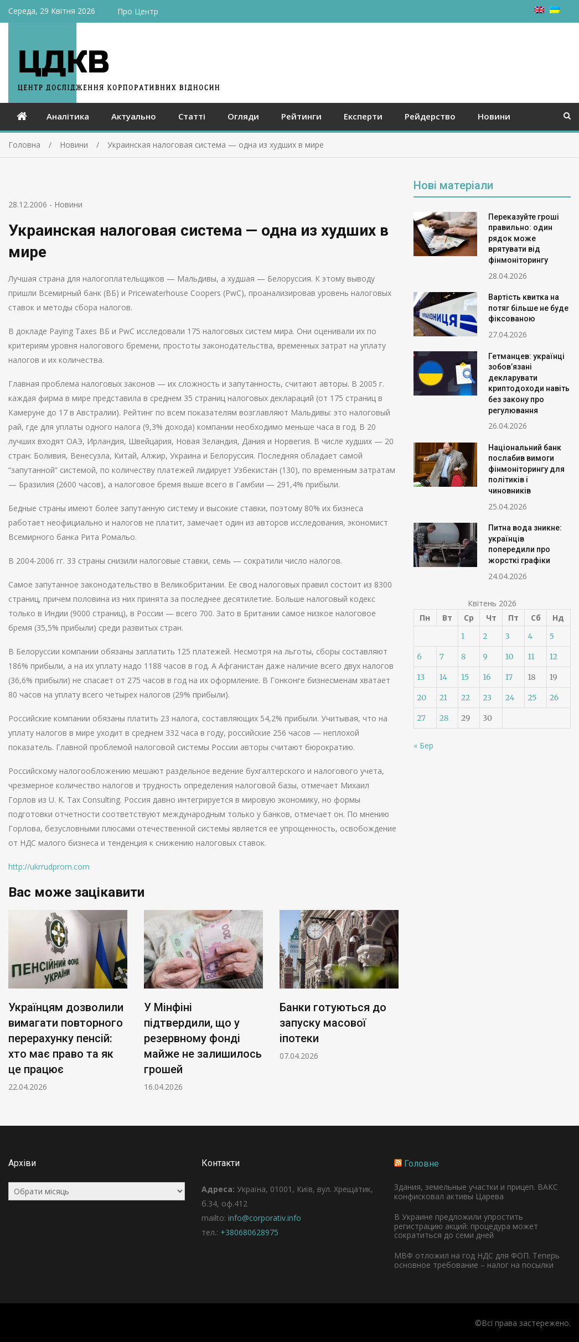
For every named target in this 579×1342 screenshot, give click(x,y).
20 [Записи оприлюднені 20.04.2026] (421, 698)
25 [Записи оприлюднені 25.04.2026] (532, 698)
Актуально (133, 116)
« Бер (423, 745)
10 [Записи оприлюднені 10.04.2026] (509, 657)
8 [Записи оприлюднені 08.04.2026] (463, 657)
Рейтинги (301, 116)
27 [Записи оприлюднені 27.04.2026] (421, 718)
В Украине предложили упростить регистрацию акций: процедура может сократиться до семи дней (466, 1226)
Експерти (363, 116)
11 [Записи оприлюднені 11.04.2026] (531, 657)
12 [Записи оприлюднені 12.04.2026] (553, 657)
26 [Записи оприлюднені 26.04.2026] (554, 698)
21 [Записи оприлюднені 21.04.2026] (443, 698)
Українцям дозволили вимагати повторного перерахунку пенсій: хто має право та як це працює (65, 1038)
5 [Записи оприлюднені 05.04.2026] (552, 636)
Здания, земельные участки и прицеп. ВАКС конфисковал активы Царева (476, 1191)
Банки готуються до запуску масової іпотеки (333, 1023)
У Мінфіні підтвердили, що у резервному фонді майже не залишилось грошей (203, 1038)
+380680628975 (249, 1232)
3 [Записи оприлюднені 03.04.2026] (507, 636)
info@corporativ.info (264, 1218)
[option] (68, 1001)
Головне (421, 1163)
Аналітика (67, 116)
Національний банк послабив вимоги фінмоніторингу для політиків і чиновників (526, 469)
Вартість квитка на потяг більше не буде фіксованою (528, 308)
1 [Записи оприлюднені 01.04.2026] (462, 636)
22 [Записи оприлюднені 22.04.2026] (465, 698)
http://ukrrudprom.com (49, 866)
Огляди (243, 116)
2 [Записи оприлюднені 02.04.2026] (485, 636)
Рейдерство (430, 116)
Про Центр (137, 11)
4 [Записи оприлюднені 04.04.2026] (530, 636)
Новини (494, 116)
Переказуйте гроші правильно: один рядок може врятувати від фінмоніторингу (523, 238)
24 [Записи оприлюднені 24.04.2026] (510, 698)
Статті (191, 116)
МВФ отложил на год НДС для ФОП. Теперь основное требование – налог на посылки (477, 1260)
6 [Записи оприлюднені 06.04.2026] (419, 657)
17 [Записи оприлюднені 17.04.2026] (509, 677)
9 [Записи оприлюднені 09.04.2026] (485, 657)
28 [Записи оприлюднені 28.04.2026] (444, 718)
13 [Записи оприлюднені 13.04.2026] (421, 677)
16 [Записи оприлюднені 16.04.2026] (486, 677)
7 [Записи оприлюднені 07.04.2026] (442, 657)
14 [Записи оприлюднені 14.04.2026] (443, 677)
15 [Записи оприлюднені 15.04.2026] (465, 677)
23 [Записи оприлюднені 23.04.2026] (487, 698)
